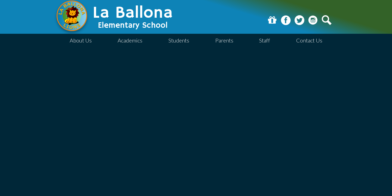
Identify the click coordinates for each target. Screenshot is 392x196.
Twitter (299, 20)
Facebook (286, 20)
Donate (272, 20)
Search (327, 20)
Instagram (313, 20)
